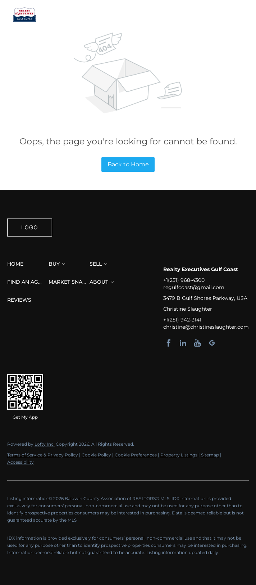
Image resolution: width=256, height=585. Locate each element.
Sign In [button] (245, 14)
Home (62, 14)
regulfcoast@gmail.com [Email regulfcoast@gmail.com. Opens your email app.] (193, 287)
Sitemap (210, 455)
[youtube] (197, 343)
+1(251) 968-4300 (184, 280)
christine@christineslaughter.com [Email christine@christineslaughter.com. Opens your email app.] (206, 327)
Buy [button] (87, 14)
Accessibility (20, 462)
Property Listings (178, 455)
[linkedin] (183, 343)
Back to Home (128, 164)
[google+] (211, 343)
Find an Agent (150, 14)
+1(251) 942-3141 (182, 319)
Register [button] (214, 14)
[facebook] (168, 343)
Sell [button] (111, 14)
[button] (24, 14)
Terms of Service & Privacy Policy (42, 455)
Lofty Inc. (45, 444)
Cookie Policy (96, 455)
